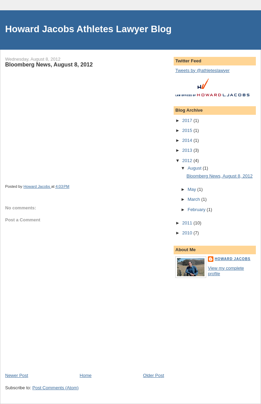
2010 (188, 232)
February (197, 209)
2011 (188, 222)
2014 (188, 140)
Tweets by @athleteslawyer (202, 70)
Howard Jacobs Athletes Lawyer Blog (88, 29)
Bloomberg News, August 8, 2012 (219, 176)
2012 (188, 160)
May (192, 189)
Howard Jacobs (232, 259)
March (194, 199)
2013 (188, 150)
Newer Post (16, 375)
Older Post (153, 375)
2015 (188, 130)
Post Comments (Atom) (56, 387)
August (195, 168)
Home (86, 375)
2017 (188, 120)
